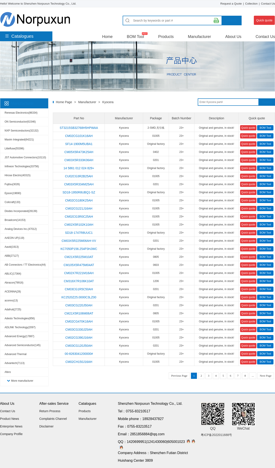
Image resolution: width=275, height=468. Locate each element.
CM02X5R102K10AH (78, 224)
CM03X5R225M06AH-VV (79, 241)
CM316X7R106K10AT (79, 281)
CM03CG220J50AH (78, 305)
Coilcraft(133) (12, 202)
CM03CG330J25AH (78, 329)
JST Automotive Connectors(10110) (25, 157)
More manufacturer (22, 381)
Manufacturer (199, 36)
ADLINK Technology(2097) (20, 327)
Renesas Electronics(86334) (21, 112)
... (253, 375)
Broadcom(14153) (15, 220)
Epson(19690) (13, 193)
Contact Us (268, 3)
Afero (8, 372)
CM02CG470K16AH (79, 321)
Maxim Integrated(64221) (19, 139)
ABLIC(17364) (13, 273)
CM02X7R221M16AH (79, 273)
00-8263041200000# (79, 353)
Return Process (49, 411)
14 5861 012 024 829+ (79, 168)
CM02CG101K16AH (79, 136)
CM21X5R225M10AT (78, 257)
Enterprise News (11, 426)
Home (107, 36)
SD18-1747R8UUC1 (79, 232)
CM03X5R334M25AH (79, 184)
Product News (9, 418)
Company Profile (11, 434)
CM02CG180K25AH (79, 200)
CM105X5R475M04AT (79, 265)
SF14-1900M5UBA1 (79, 144)
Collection (251, 3)
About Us (233, 36)
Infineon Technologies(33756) (22, 166)
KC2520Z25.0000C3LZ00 (78, 297)
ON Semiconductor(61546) (20, 121)
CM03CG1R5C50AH (79, 289)
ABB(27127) (12, 255)
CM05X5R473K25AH (78, 152)
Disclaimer (46, 426)
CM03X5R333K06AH (78, 160)
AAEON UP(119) (14, 237)
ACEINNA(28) (13, 291)
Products (166, 36)
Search (231, 20)
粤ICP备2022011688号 (216, 435)
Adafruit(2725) (13, 309)
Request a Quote (231, 3)
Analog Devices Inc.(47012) (21, 229)
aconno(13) (11, 300)
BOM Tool (135, 36)
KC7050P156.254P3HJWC (78, 249)
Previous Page (179, 375)
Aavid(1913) (12, 246)
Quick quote (264, 20)
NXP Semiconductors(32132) (21, 130)
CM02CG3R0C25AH (79, 216)
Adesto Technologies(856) (20, 318)
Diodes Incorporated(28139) (21, 211)
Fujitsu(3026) (12, 184)
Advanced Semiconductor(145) (23, 345)
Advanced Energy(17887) (19, 336)
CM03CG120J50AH (78, 345)
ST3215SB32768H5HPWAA (79, 128)
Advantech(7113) (14, 363)
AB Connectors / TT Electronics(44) (25, 264)
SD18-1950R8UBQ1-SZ (79, 192)
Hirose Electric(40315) (18, 175)
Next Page (266, 375)
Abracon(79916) (14, 282)
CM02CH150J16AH (78, 362)
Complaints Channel (53, 418)
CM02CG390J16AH (78, 337)
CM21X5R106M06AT (78, 313)
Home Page (64, 102)
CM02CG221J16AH (78, 208)
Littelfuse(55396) (14, 148)
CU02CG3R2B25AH (79, 176)
